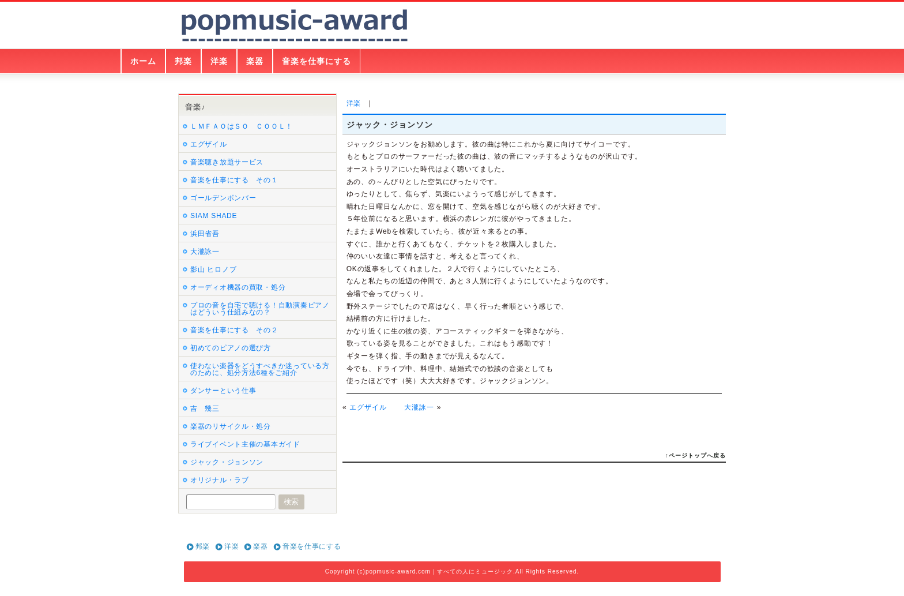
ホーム (143, 61)
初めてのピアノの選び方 (230, 348)
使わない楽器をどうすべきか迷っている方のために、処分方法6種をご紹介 (260, 369)
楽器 (254, 61)
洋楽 (219, 61)
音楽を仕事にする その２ (234, 330)
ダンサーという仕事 (223, 391)
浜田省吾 (205, 234)
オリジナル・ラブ (219, 480)
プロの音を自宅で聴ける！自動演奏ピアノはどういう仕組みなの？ (260, 308)
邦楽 (183, 61)
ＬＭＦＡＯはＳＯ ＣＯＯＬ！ (241, 126)
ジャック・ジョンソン (226, 462)
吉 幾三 (205, 408)
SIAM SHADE (213, 216)
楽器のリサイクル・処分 (230, 426)
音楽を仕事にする (316, 61)
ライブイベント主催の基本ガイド (245, 444)
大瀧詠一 (419, 407)
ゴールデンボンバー (223, 198)
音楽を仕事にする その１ (234, 180)
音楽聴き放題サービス (226, 162)
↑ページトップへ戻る (695, 455)
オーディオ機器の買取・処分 (237, 287)
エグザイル (368, 407)
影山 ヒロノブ (213, 269)
